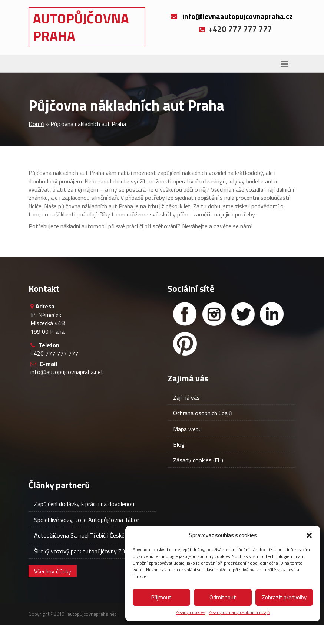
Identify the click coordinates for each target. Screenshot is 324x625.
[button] (309, 535)
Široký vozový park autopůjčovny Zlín (80, 551)
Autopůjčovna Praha (81, 27)
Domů (36, 123)
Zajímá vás (186, 397)
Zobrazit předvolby (284, 597)
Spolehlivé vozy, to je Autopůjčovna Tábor (86, 519)
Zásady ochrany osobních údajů (239, 612)
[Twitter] (243, 314)
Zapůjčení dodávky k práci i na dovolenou (84, 503)
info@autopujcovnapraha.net (66, 371)
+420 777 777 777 (54, 353)
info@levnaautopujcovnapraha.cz (237, 16)
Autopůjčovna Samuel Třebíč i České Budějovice (93, 535)
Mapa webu (187, 428)
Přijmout (161, 597)
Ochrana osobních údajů (202, 413)
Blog (179, 444)
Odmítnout (222, 597)
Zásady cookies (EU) (198, 460)
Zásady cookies (190, 612)
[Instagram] (214, 314)
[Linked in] (272, 314)
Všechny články (52, 571)
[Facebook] (185, 314)
